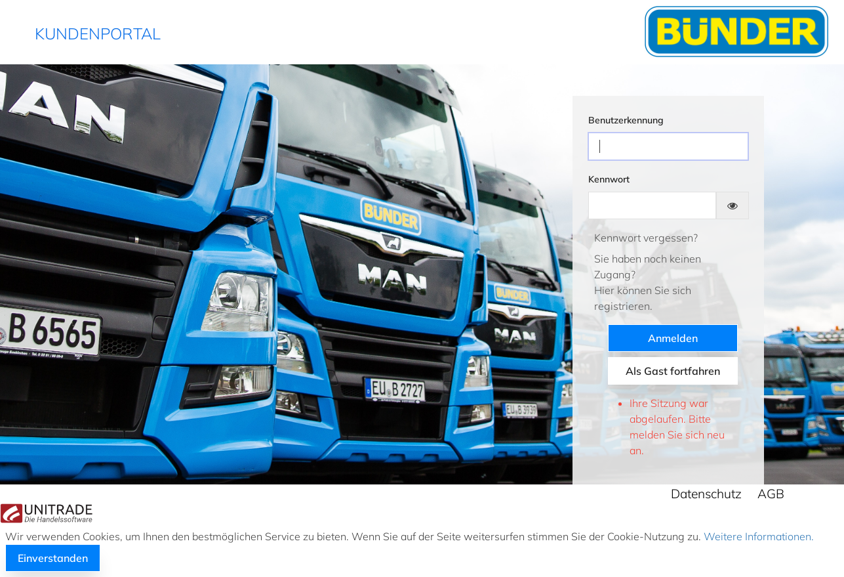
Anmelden (673, 338)
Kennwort (609, 179)
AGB (770, 494)
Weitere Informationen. (757, 536)
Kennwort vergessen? (646, 237)
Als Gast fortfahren (673, 370)
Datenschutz (706, 494)
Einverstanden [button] (53, 558)
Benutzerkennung (626, 120)
